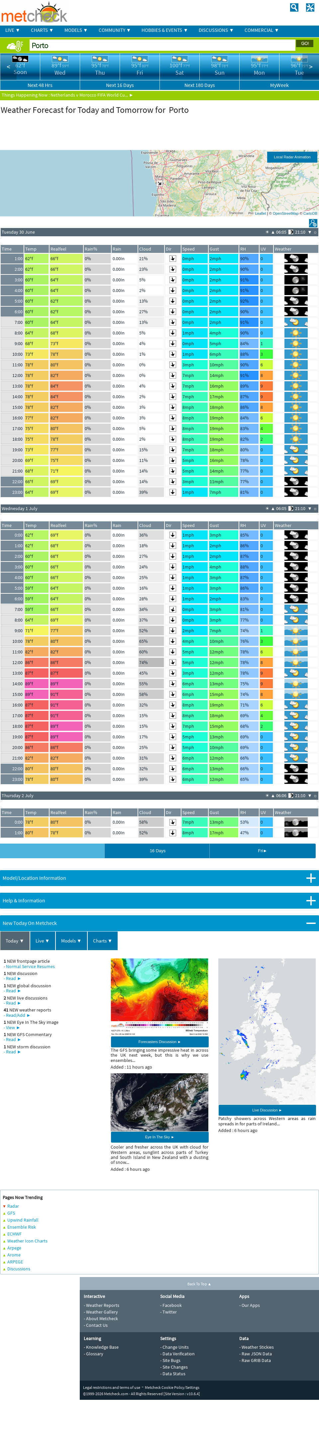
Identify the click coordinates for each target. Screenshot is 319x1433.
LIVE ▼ (12, 30)
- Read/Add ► (17, 1015)
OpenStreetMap (286, 213)
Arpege (14, 1248)
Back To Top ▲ (199, 1283)
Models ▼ (71, 941)
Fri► (262, 850)
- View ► (12, 1027)
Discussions (18, 1269)
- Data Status (172, 1374)
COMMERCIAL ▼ (262, 30)
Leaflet (260, 213)
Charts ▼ (103, 941)
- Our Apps (249, 1305)
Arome (14, 1255)
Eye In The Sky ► (159, 1137)
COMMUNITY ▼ (115, 30)
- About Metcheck (101, 1318)
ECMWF (14, 1234)
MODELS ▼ (76, 30)
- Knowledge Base (101, 1347)
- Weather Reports (101, 1305)
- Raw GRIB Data (255, 1360)
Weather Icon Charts (27, 1241)
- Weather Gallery (101, 1312)
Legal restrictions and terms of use (111, 1387)
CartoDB (310, 213)
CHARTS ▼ (42, 30)
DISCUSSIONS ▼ (216, 30)
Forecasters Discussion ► (160, 1042)
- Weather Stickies (256, 1347)
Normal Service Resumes (30, 966)
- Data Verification (177, 1354)
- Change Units (174, 1347)
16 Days (158, 850)
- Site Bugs (170, 1360)
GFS (11, 1213)
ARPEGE (15, 1262)
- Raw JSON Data (255, 1354)
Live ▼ (43, 941)
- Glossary (93, 1354)
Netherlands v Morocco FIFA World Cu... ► (92, 95)
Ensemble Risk (21, 1227)
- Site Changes (174, 1367)
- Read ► (13, 978)
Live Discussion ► (267, 1110)
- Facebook (171, 1305)
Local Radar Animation (292, 157)
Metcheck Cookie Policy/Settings (172, 1387)
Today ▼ (15, 941)
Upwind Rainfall (23, 1220)
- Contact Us (96, 1325)
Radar (13, 1206)
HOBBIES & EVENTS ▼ (165, 30)
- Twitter (168, 1312)
